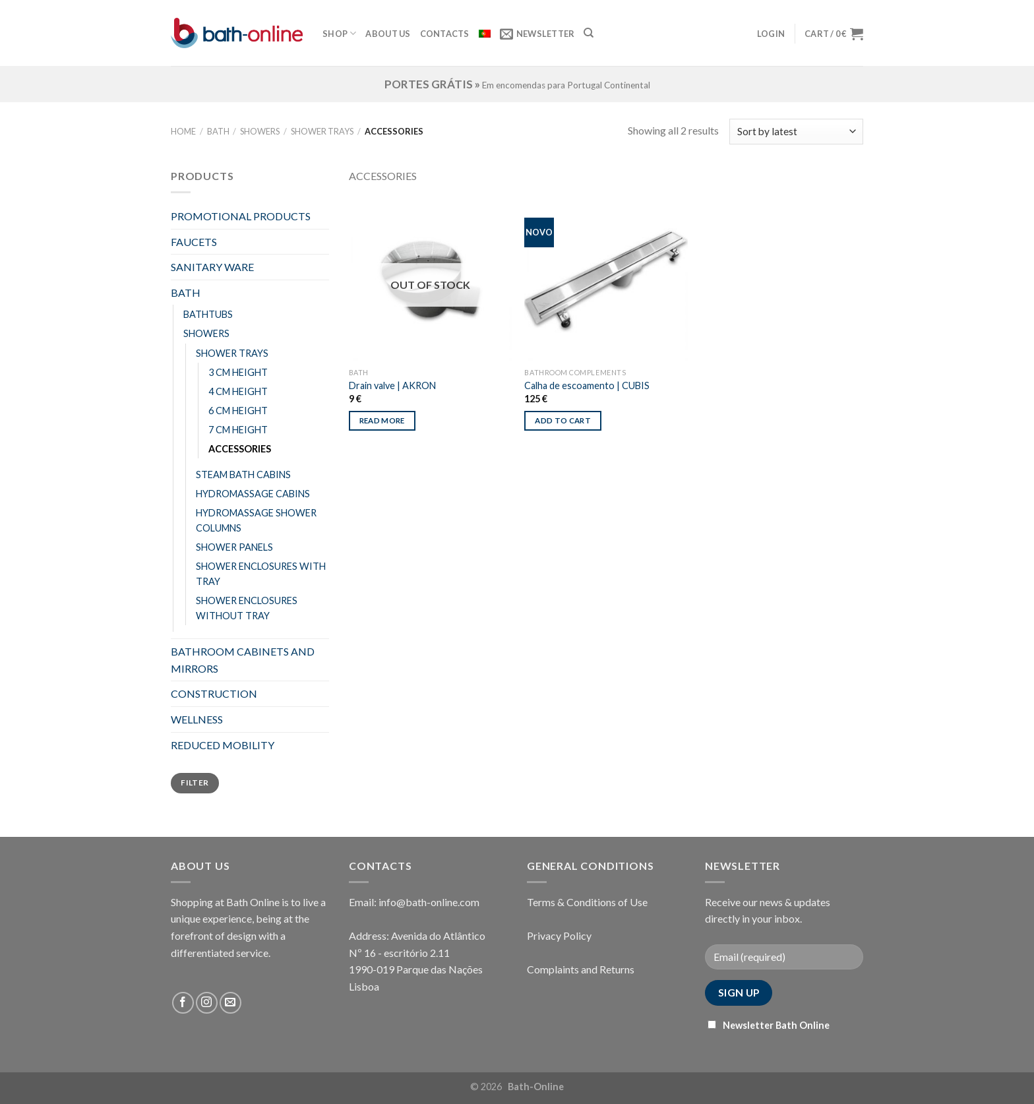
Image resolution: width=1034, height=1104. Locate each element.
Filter (194, 782)
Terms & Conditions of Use (587, 902)
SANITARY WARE (212, 267)
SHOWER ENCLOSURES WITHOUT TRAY (246, 608)
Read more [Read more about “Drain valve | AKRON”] (382, 420)
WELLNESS (197, 719)
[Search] (588, 33)
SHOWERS (260, 131)
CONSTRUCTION (214, 693)
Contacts (445, 33)
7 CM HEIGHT (238, 429)
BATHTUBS (208, 314)
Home (183, 131)
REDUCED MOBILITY (222, 745)
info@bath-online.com (429, 902)
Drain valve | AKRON (392, 385)
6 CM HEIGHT (238, 410)
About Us (387, 33)
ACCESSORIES (239, 448)
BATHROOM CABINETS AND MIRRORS (243, 660)
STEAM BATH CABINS (243, 474)
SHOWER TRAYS (322, 131)
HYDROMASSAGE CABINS (253, 493)
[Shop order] (796, 131)
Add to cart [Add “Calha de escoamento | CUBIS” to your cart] (563, 420)
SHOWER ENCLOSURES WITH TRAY (261, 574)
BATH (218, 131)
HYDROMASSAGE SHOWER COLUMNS (256, 520)
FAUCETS (194, 241)
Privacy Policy (559, 935)
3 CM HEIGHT (238, 372)
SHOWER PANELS (234, 547)
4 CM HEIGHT (238, 391)
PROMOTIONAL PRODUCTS (241, 216)
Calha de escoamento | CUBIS (587, 385)
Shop (339, 33)
